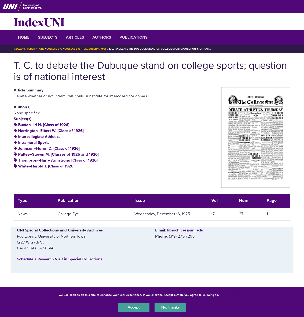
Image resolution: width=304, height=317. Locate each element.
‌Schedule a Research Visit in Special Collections (59, 259)
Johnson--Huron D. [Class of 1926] (49, 148)
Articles (75, 37)
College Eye (56, 48)
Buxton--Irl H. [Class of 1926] (43, 124)
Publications (133, 37)
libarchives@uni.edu (185, 230)
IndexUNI (39, 21)
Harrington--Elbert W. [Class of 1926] (51, 130)
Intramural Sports (33, 142)
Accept (134, 307)
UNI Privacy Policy (233, 294)
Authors (101, 37)
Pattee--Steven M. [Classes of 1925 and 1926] (58, 154)
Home (24, 37)
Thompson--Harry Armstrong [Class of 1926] (58, 160)
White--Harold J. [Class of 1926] (46, 166)
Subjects (47, 37)
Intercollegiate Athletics (39, 136)
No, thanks (170, 307)
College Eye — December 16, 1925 (87, 48)
